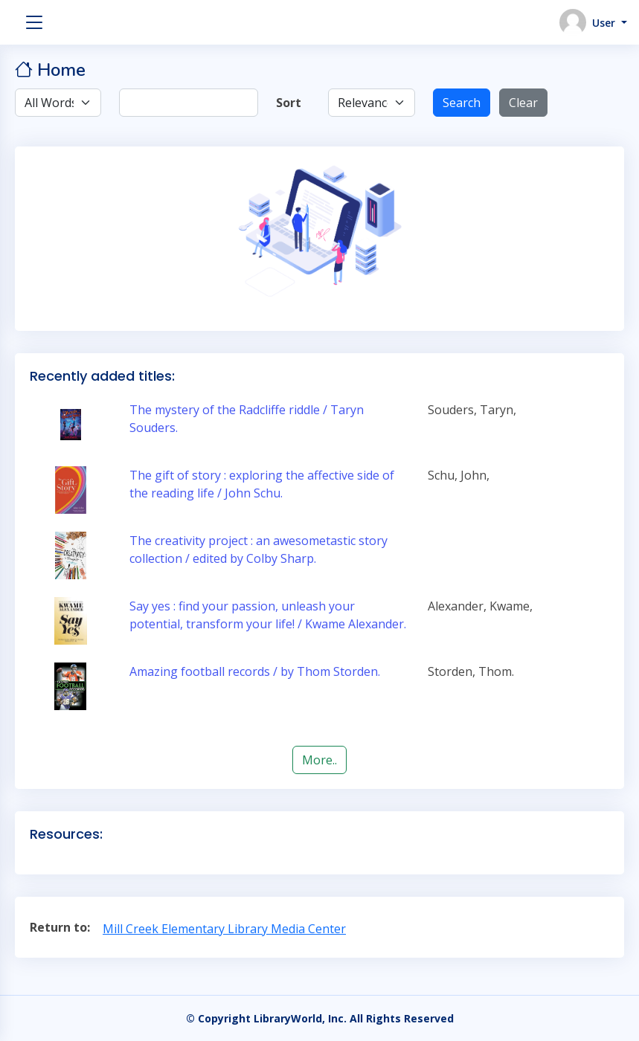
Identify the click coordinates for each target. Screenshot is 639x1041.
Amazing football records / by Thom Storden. (254, 671)
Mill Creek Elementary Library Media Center (224, 929)
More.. (319, 760)
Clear (523, 102)
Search (462, 102)
